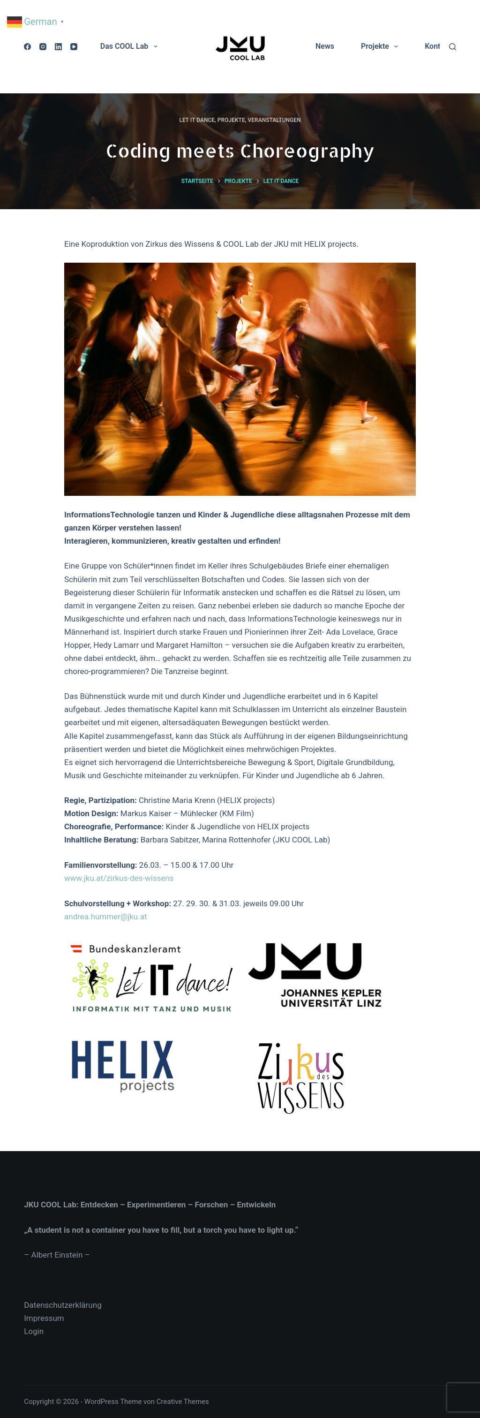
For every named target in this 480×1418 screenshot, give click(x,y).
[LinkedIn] (58, 46)
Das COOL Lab (130, 46)
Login (34, 1331)
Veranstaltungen (274, 120)
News (324, 46)
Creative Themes (183, 1401)
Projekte (381, 46)
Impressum (44, 1318)
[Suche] (452, 46)
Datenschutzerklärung (62, 1305)
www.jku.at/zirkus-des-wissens (119, 878)
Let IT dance (197, 120)
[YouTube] (73, 46)
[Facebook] (27, 46)
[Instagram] (42, 46)
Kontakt (438, 46)
